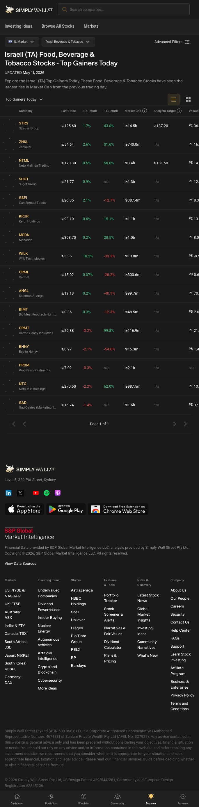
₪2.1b (130, 368)
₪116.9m (133, 330)
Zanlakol (25, 147)
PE (191, 125)
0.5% (87, 163)
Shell (75, 612)
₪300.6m (133, 274)
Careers (177, 606)
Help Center (180, 630)
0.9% (87, 181)
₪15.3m (131, 349)
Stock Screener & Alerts (113, 614)
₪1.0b (130, 237)
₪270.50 (68, 386)
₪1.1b (130, 219)
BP (73, 657)
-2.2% (87, 386)
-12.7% (109, 200)
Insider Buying (50, 618)
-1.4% (87, 405)
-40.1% (109, 293)
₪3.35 (66, 256)
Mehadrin (25, 240)
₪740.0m (133, 144)
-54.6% (109, 349)
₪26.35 (67, 200)
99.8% (109, 330)
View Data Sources (20, 564)
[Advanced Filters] (172, 42)
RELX (75, 650)
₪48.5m (131, 312)
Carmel (24, 277)
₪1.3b (130, 181)
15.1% (109, 219)
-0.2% (87, 330)
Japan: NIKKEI (17, 655)
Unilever (78, 620)
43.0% (109, 126)
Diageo (77, 628)
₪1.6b (130, 405)
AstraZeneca (82, 590)
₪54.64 (67, 144)
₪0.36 (66, 312)
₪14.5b (131, 126)
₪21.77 (67, 181)
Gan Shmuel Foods (32, 203)
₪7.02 (66, 368)
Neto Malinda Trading (34, 166)
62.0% (109, 386)
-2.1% (87, 349)
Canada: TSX (15, 634)
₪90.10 (67, 219)
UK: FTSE (12, 604)
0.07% (88, 274)
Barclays (78, 666)
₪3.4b (130, 163)
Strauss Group (29, 128)
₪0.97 (66, 349)
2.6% (87, 144)
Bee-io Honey (28, 352)
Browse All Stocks (58, 26)
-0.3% (87, 368)
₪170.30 (68, 163)
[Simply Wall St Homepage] (29, 9)
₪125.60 (68, 126)
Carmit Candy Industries (36, 333)
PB (191, 274)
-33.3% (109, 256)
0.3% (87, 312)
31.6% (109, 144)
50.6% (109, 163)
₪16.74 (67, 405)
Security (177, 614)
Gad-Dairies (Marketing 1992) (38, 407)
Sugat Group (28, 184)
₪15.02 (67, 274)
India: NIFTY (15, 625)
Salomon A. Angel (31, 296)
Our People (179, 598)
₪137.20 (161, 126)
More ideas (47, 688)
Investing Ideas (18, 26)
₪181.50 (161, 163)
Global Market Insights (143, 614)
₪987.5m (133, 386)
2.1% (87, 200)
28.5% (109, 237)
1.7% (87, 126)
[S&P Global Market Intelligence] (29, 533)
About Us (178, 590)
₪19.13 (67, 293)
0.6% (87, 219)
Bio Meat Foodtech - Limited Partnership (38, 314)
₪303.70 (68, 237)
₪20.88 (67, 330)
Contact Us (179, 622)
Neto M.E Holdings (32, 389)
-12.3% (109, 312)
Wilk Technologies (32, 259)
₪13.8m (131, 256)
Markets (91, 26)
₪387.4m (133, 200)
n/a (156, 144)
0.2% (87, 237)
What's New (147, 655)
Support (177, 646)
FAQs (175, 638)
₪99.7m (131, 293)
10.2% (88, 256)
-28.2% (109, 274)
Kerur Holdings (29, 221)
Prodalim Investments (34, 370)
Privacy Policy (182, 695)
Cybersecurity (50, 680)
